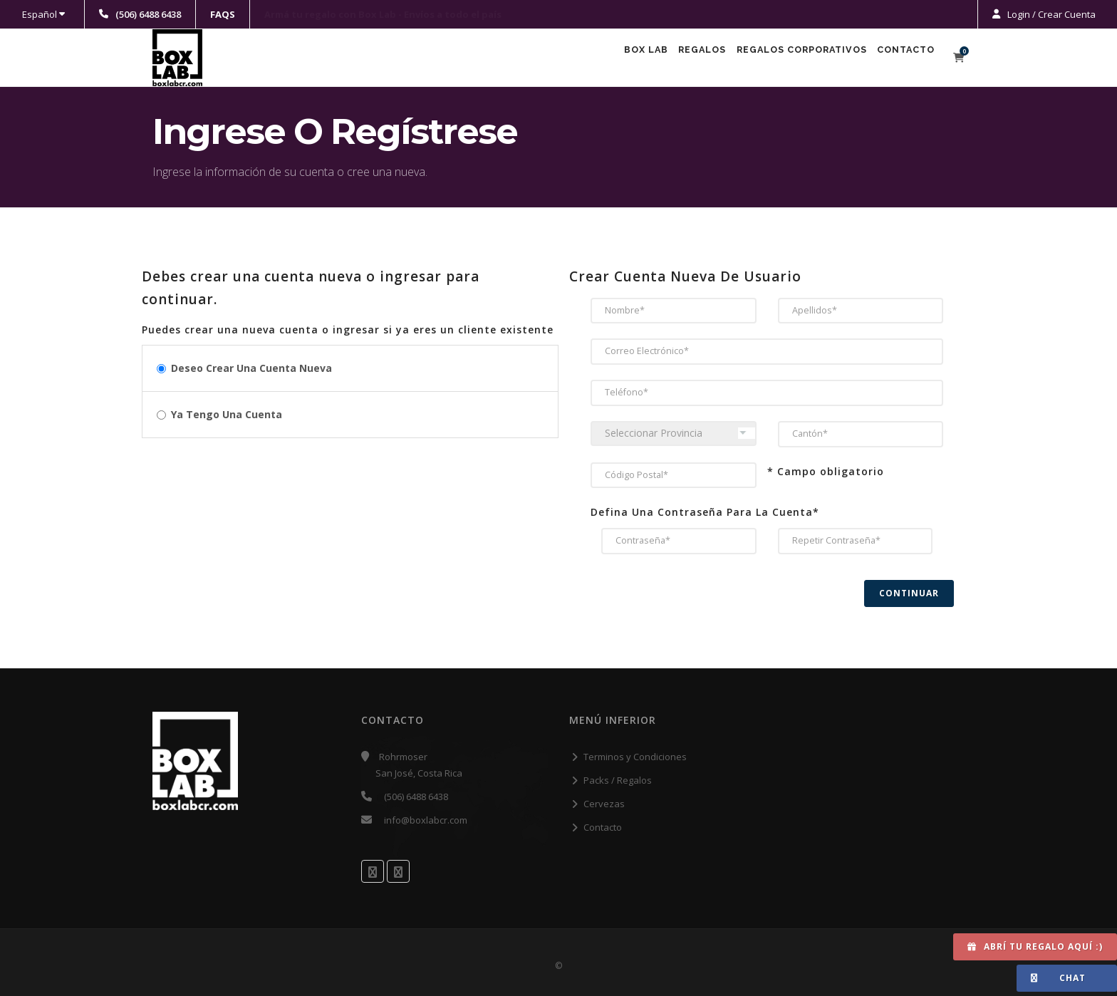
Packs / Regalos (617, 780)
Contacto (900, 58)
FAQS (222, 14)
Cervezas (604, 803)
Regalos (669, 58)
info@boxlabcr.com (425, 820)
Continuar (909, 593)
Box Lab (599, 58)
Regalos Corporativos (782, 58)
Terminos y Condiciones (635, 756)
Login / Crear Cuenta (1050, 14)
